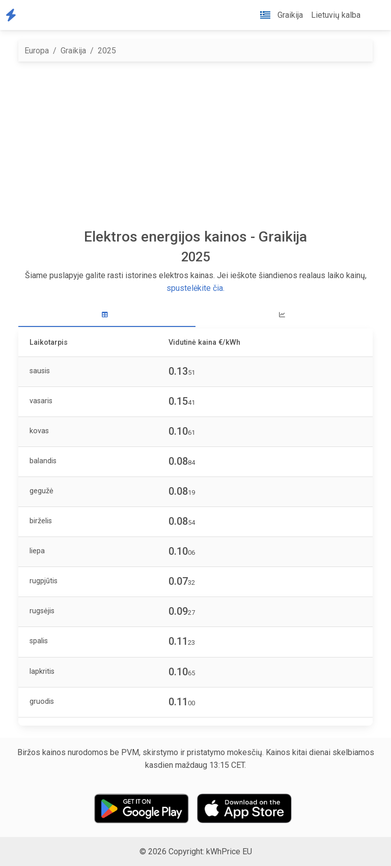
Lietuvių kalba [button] (335, 15)
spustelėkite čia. (195, 288)
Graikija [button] (277, 15)
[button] (373, 15)
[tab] (107, 315)
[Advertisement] (195, 145)
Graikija (73, 50)
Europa (36, 50)
